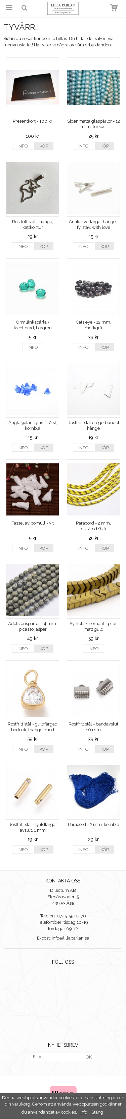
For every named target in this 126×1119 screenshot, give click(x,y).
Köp (44, 146)
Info (22, 146)
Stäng (97, 1112)
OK (89, 1057)
